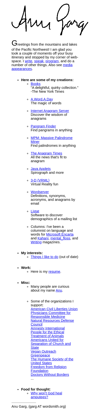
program (52, 61)
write (28, 61)
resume (54, 271)
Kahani (43, 238)
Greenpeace (40, 355)
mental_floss (60, 238)
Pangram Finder (43, 126)
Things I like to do (44, 257)
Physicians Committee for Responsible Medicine (51, 315)
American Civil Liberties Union (54, 309)
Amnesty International (48, 328)
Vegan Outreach (43, 351)
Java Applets (41, 169)
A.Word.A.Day (42, 99)
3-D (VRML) (40, 180)
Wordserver (40, 192)
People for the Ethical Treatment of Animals (47, 334)
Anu (59, 290)
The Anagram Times (46, 153)
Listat (35, 211)
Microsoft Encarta (59, 234)
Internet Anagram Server (50, 111)
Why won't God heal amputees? (46, 395)
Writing (36, 242)
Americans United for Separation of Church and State (51, 343)
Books (36, 84)
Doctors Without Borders (50, 375)
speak (39, 61)
